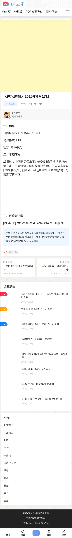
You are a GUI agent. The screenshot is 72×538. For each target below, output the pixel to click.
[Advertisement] (36, 56)
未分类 (7, 455)
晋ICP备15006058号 (36, 518)
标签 (18, 11)
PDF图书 (8, 425)
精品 (6, 478)
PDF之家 (44, 513)
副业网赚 (52, 11)
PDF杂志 (10, 103)
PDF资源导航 (34, 11)
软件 (6, 493)
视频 (6, 485)
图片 (6, 447)
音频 (6, 500)
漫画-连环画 (10, 463)
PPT (6, 440)
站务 (6, 470)
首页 (6, 11)
